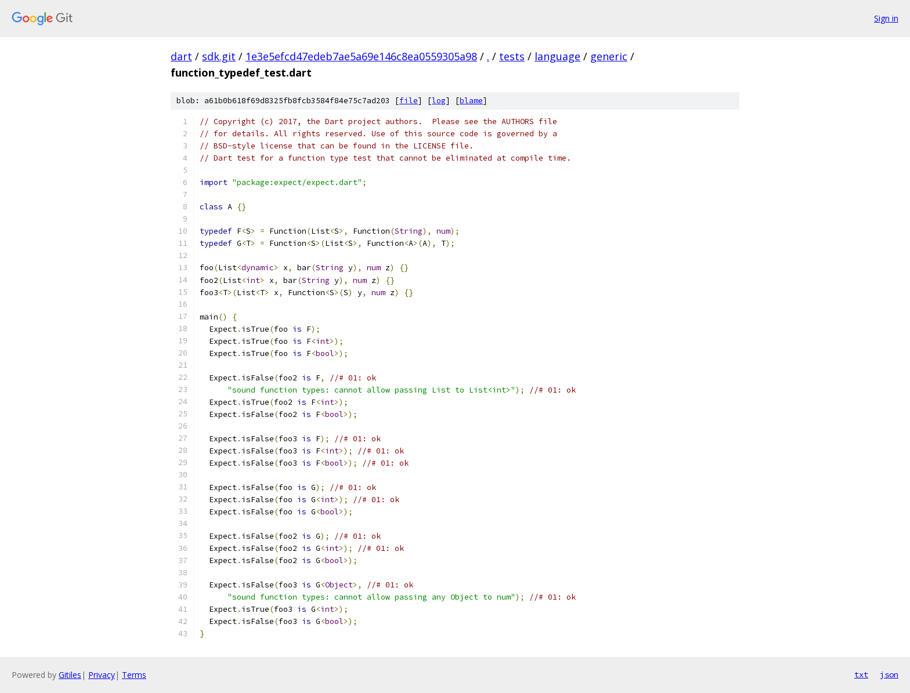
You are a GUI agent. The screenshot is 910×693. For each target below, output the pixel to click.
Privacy (101, 674)
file (408, 101)
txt (861, 674)
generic (608, 56)
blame (471, 101)
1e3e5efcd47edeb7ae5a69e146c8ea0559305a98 (361, 56)
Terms (134, 674)
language (557, 56)
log (439, 101)
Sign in (886, 18)
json (889, 674)
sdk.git (219, 56)
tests (512, 56)
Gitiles (70, 674)
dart (181, 56)
